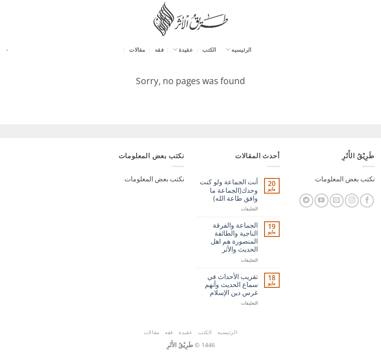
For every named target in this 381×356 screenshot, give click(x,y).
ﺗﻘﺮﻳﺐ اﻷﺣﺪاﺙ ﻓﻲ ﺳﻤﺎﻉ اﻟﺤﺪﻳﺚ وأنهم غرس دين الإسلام (231, 285)
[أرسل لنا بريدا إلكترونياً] (337, 200)
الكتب (209, 49)
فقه (159, 49)
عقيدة (183, 49)
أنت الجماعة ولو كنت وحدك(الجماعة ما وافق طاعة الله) (229, 190)
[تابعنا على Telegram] (306, 200)
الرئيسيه (239, 49)
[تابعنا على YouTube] (321, 200)
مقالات (137, 49)
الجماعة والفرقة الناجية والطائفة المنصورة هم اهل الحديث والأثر (234, 237)
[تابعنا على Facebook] (367, 200)
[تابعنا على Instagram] (352, 200)
